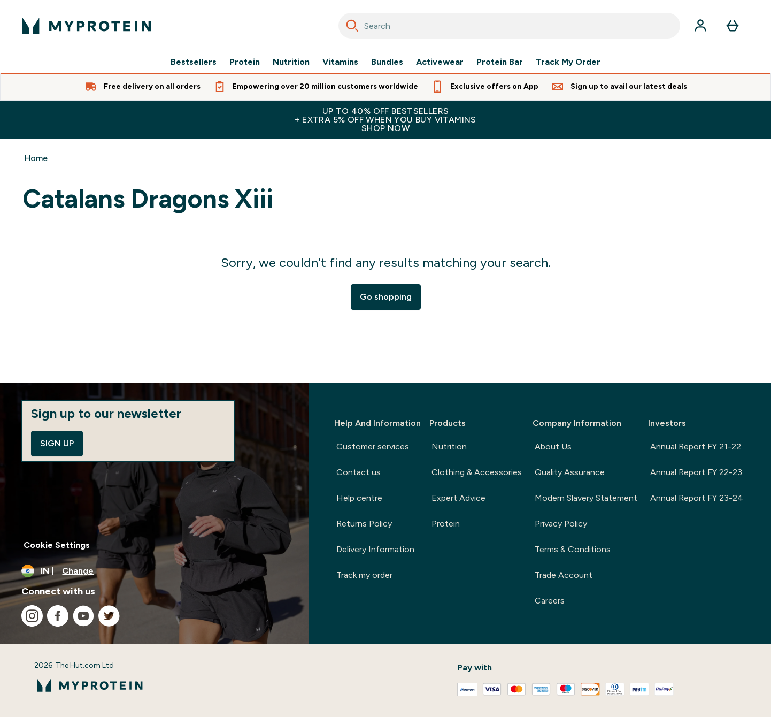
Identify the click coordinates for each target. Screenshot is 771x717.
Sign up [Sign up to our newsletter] (57, 443)
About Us (553, 446)
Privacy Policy (561, 523)
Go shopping (386, 297)
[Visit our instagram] (32, 616)
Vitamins (340, 62)
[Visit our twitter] (109, 616)
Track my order (364, 575)
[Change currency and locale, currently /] (154, 571)
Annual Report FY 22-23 (696, 472)
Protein (244, 62)
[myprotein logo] (86, 25)
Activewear (440, 62)
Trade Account (563, 575)
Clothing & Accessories (476, 472)
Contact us (358, 472)
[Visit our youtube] (83, 616)
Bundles (387, 62)
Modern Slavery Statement (586, 498)
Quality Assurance (570, 472)
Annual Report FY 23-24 (696, 498)
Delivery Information (375, 549)
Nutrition (291, 62)
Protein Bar (499, 62)
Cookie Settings (57, 545)
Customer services (372, 446)
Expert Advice (458, 498)
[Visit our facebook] (57, 616)
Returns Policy (364, 523)
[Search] (352, 26)
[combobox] (509, 26)
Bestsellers (194, 62)
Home (36, 158)
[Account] (700, 25)
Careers (550, 601)
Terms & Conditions (573, 549)
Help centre (359, 498)
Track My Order (568, 62)
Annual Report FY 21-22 (695, 446)
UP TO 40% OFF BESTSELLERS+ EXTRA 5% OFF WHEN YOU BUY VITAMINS (385, 119)
